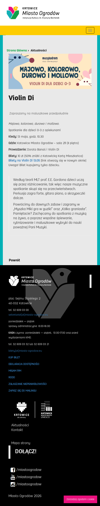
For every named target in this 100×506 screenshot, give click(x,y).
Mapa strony (20, 443)
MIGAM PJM (15, 370)
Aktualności (39, 50)
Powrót (14, 260)
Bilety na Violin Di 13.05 (24, 160)
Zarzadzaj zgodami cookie (80, 499)
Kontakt (17, 430)
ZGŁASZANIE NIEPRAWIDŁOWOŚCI (28, 384)
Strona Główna (17, 50)
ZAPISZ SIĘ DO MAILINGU (22, 390)
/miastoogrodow (25, 470)
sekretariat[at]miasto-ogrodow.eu (28, 314)
